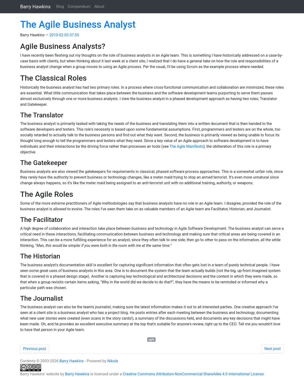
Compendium (79, 6)
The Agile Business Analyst (78, 24)
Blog (60, 6)
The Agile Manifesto (186, 146)
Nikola (112, 361)
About (99, 6)
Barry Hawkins (71, 361)
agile (151, 339)
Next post (272, 348)
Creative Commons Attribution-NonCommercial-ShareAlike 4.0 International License (193, 374)
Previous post (34, 348)
